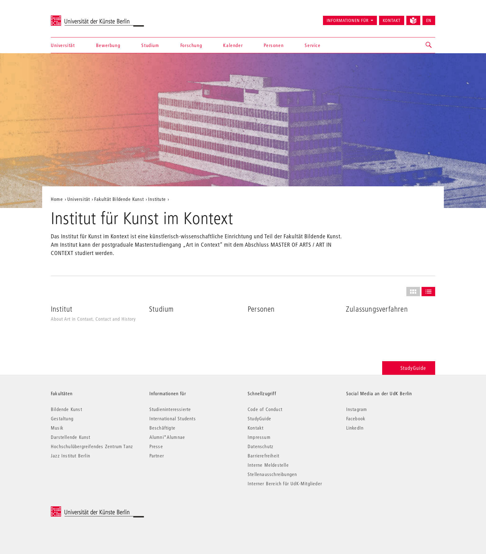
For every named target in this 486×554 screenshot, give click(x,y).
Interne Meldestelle (268, 465)
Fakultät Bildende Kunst (119, 199)
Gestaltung (62, 418)
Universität (63, 45)
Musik (57, 428)
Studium (150, 45)
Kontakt (391, 20)
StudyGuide (408, 368)
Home (57, 199)
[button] (429, 45)
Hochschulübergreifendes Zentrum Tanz (92, 446)
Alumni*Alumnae (167, 437)
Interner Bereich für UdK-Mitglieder (285, 483)
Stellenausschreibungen (272, 474)
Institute (157, 199)
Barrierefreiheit (263, 455)
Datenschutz (260, 446)
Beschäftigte (162, 428)
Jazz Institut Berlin (70, 455)
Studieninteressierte (170, 409)
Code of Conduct (265, 409)
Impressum (259, 437)
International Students (172, 418)
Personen (274, 45)
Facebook (356, 418)
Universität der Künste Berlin (75, 17)
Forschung (191, 45)
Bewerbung (108, 45)
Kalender (233, 45)
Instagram (356, 409)
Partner (156, 455)
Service (312, 45)
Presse (156, 446)
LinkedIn (355, 428)
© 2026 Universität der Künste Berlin (83, 509)
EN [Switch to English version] (428, 20)
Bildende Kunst (66, 409)
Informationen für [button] (348, 20)
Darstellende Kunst (71, 437)
